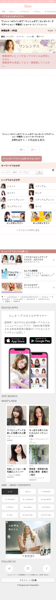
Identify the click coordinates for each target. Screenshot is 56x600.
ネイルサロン (27, 507)
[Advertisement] (28, 103)
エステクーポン (46, 515)
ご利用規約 (21, 575)
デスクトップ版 (28, 580)
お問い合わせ (44, 575)
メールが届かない (32, 575)
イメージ (20, 36)
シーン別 (31, 36)
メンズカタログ (10, 499)
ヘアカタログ (46, 491)
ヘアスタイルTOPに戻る (28, 230)
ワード (41, 36)
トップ (10, 491)
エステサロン (46, 507)
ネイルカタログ (46, 499)
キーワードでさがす (10, 165)
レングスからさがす (10, 180)
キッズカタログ (28, 499)
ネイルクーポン (28, 515)
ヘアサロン (10, 507)
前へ (22, 149)
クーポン (10, 515)
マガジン (28, 491)
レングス (10, 36)
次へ (33, 149)
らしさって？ (11, 575)
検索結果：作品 (28, 30)
